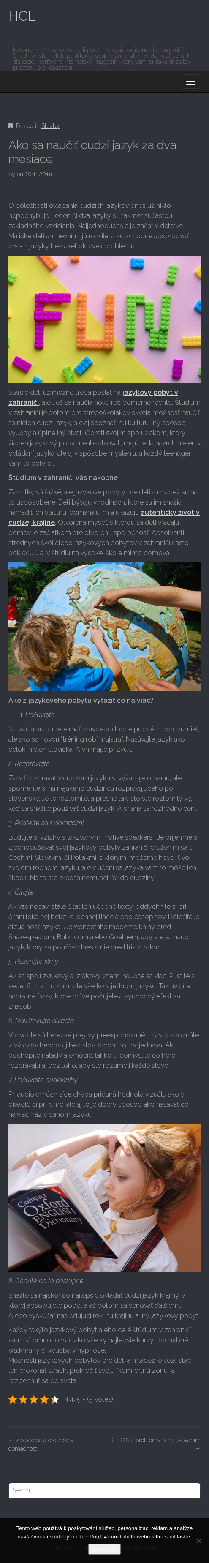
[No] (198, 1540)
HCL (22, 16)
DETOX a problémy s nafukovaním (155, 1444)
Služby (50, 126)
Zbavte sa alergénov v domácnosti (40, 1444)
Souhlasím (104, 1549)
